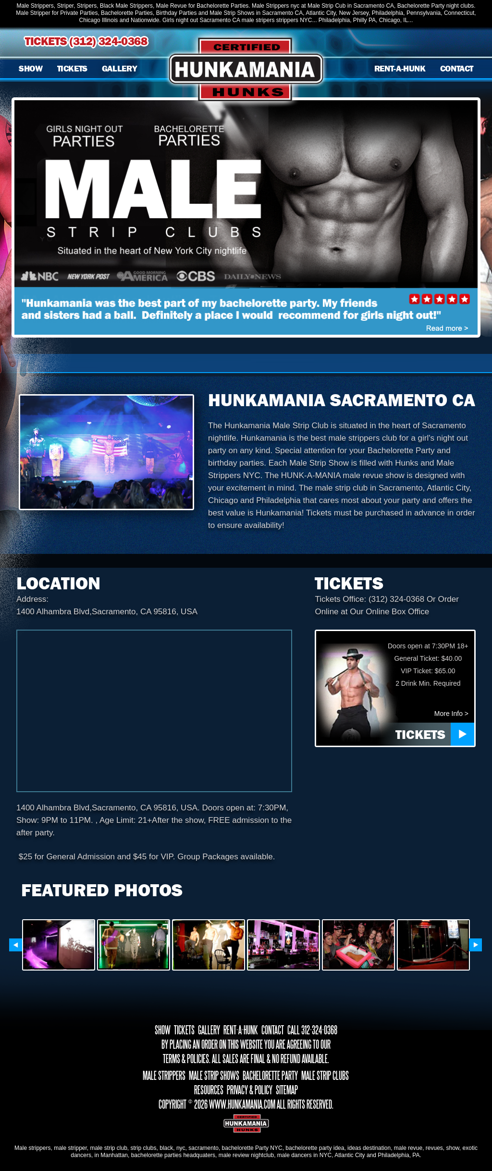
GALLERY (119, 68)
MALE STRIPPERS (164, 1075)
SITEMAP (287, 1090)
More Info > (451, 713)
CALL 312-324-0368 (312, 1030)
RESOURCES (208, 1090)
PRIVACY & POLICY (249, 1090)
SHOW (31, 68)
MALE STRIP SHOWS (214, 1075)
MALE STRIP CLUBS (325, 1075)
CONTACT (456, 68)
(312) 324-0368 (109, 41)
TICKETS (72, 68)
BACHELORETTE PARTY (270, 1075)
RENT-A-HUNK (400, 68)
